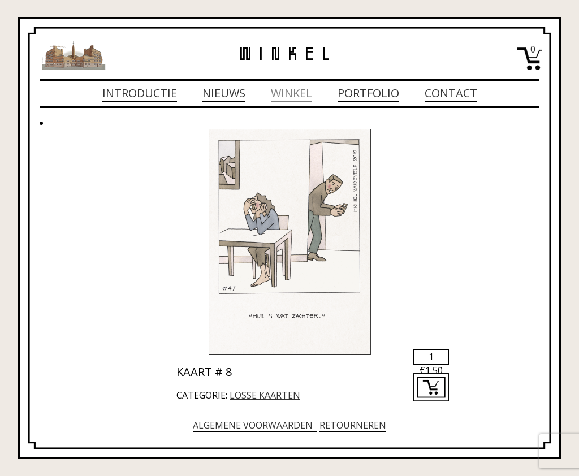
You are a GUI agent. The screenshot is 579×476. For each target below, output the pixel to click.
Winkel (291, 93)
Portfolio (368, 93)
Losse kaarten (265, 395)
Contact (451, 93)
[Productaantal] (431, 357)
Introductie (139, 93)
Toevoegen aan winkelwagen (431, 387)
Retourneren (352, 425)
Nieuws (223, 93)
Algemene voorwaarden (255, 425)
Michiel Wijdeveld (73, 55)
